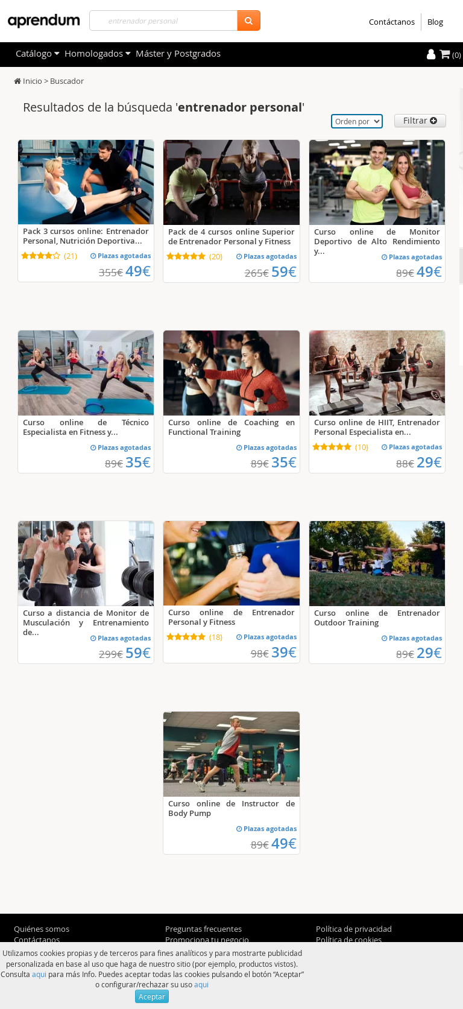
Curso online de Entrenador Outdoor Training (377, 617)
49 (138, 270)
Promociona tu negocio (207, 939)
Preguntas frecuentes (203, 928)
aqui (39, 974)
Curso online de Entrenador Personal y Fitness (231, 617)
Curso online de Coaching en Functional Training (231, 427)
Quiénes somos (41, 928)
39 (284, 652)
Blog (435, 21)
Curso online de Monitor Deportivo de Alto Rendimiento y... (377, 241)
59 (284, 271)
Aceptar (152, 996)
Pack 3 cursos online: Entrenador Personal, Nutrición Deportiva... (86, 236)
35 (138, 462)
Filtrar (420, 120)
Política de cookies (349, 939)
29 (429, 462)
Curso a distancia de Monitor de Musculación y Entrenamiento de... (86, 622)
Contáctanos (392, 21)
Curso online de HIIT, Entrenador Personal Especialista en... (377, 427)
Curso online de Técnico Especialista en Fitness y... (86, 427)
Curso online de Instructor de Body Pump (231, 808)
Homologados (98, 53)
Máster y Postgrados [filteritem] (178, 53)
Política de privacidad (354, 928)
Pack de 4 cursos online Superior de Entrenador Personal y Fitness (231, 236)
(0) (450, 54)
